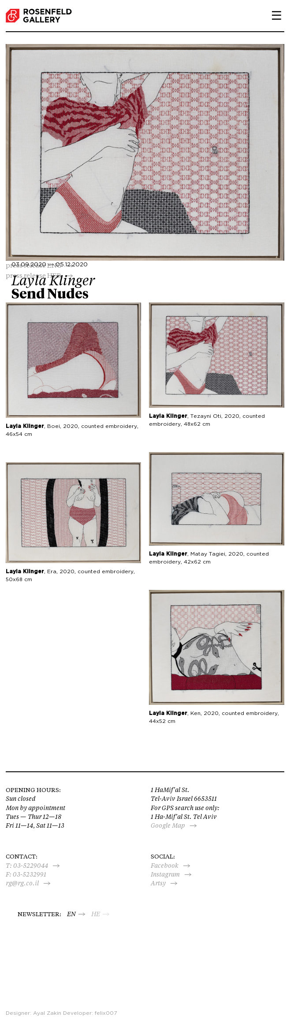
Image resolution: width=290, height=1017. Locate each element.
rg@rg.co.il (22, 883)
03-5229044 (30, 865)
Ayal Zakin (47, 1013)
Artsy (158, 883)
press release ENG (34, 265)
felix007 (106, 1013)
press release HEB (33, 275)
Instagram (165, 874)
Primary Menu (273, 15)
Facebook (164, 865)
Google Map (168, 825)
